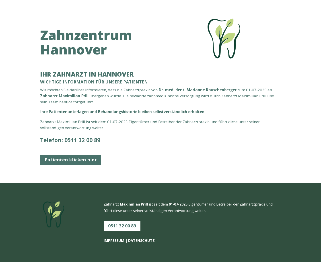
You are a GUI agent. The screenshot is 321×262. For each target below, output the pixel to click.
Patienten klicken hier (71, 160)
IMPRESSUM (114, 240)
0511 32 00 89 (82, 140)
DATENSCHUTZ (141, 240)
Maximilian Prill (71, 121)
